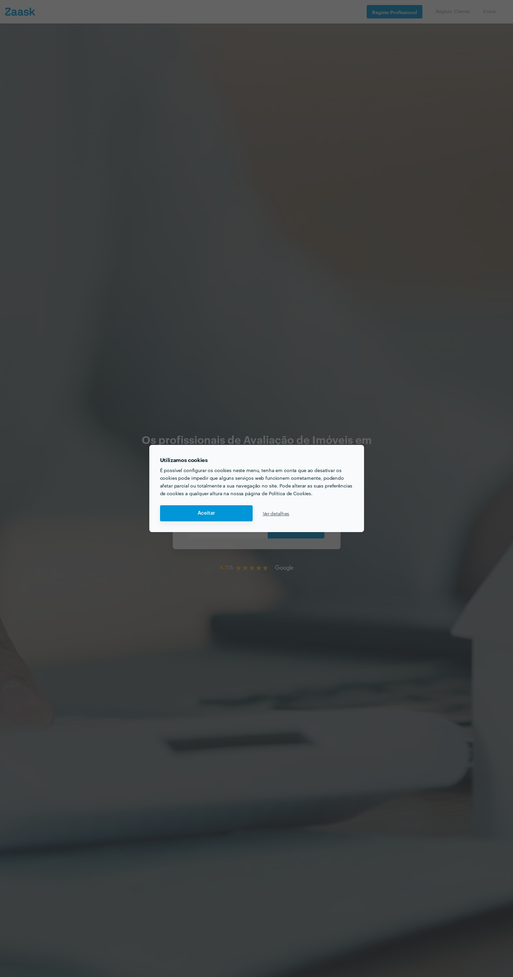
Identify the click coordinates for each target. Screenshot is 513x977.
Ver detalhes (276, 513)
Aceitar (206, 513)
